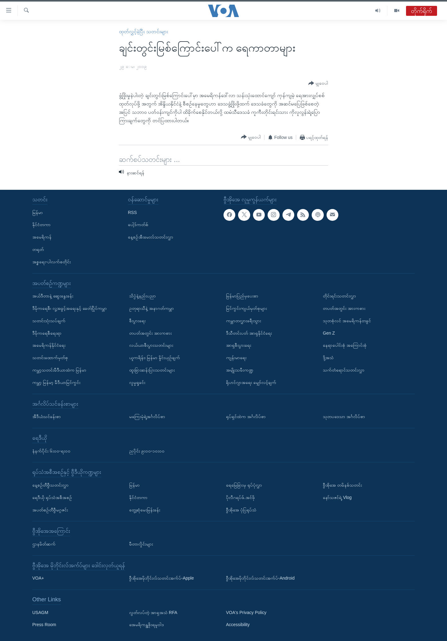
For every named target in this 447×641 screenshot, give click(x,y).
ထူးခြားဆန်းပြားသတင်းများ (152, 369)
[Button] (318, 83)
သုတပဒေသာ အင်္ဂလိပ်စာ (344, 416)
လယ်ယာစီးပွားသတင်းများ (151, 345)
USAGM (40, 612)
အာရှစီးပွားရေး (238, 345)
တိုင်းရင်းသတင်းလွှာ (339, 295)
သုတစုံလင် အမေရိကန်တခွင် (347, 320)
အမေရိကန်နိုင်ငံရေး (48, 345)
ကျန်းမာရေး (236, 357)
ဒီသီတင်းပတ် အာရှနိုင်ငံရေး (249, 333)
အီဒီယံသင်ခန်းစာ (46, 416)
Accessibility (238, 624)
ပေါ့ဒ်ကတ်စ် (138, 224)
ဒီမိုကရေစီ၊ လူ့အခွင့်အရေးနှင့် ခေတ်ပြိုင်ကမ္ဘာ (69, 308)
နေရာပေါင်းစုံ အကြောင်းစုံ (345, 345)
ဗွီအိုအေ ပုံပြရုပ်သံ (241, 509)
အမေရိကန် (42, 236)
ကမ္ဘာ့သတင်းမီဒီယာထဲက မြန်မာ (59, 369)
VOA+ (38, 578)
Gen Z (329, 333)
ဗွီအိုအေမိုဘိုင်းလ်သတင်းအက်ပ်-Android (260, 578)
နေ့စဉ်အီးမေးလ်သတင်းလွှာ (150, 236)
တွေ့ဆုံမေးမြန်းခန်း (144, 509)
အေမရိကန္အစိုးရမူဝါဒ (146, 624)
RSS (132, 212)
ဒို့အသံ (328, 357)
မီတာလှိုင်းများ (141, 543)
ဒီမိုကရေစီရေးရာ (46, 333)
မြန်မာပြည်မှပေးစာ (242, 295)
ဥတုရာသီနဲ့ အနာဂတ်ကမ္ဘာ (151, 308)
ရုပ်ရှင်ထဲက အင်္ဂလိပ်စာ (246, 416)
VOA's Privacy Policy (246, 612)
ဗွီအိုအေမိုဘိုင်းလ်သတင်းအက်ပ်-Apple (161, 578)
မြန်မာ (37, 212)
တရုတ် (38, 249)
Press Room (44, 624)
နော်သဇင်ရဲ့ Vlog (337, 497)
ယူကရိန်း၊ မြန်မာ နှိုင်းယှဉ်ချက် (154, 357)
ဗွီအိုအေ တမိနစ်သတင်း (342, 485)
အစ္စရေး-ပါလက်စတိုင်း (51, 261)
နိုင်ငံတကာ (41, 224)
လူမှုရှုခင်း (137, 382)
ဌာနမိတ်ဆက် (44, 543)
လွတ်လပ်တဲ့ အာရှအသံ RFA (153, 612)
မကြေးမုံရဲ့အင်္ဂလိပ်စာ (147, 416)
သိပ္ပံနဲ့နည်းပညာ (142, 295)
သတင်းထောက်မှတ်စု (50, 357)
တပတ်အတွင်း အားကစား (150, 333)
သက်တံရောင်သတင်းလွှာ (343, 369)
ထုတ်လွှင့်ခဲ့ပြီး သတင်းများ (143, 31)
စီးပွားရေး (137, 320)
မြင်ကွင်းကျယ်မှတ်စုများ (246, 308)
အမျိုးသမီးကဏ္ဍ (239, 369)
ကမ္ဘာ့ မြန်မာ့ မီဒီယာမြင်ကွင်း (56, 382)
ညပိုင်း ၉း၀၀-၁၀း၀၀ (147, 450)
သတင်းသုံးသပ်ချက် (48, 320)
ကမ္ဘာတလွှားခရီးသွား (243, 320)
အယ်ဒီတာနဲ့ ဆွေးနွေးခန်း (52, 295)
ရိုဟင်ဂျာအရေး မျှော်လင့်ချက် (251, 382)
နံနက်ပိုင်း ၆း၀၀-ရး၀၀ (51, 450)
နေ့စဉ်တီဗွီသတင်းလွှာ (50, 485)
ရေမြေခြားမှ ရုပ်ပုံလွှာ (244, 485)
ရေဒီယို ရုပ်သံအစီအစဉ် (52, 497)
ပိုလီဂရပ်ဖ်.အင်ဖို (240, 497)
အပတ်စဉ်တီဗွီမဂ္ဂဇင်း (50, 509)
